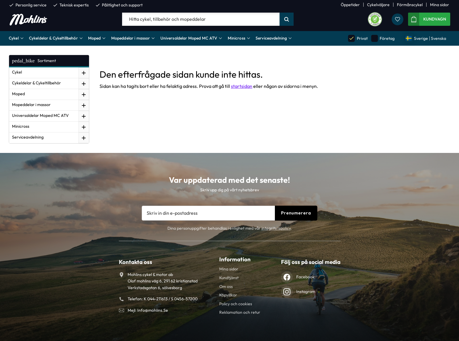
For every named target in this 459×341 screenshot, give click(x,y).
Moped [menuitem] (94, 38)
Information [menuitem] (235, 259)
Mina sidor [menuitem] (439, 4)
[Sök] (287, 19)
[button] (397, 19)
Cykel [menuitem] (14, 38)
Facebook (305, 276)
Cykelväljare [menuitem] (378, 4)
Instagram (305, 291)
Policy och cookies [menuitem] (235, 303)
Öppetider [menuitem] (350, 4)
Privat (357, 38)
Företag (383, 38)
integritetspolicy (276, 228)
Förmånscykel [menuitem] (410, 4)
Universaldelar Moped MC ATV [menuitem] (188, 38)
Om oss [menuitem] (226, 286)
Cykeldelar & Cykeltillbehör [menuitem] (53, 38)
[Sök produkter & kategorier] (201, 19)
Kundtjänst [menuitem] (229, 277)
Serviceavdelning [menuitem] (271, 38)
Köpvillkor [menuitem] (228, 295)
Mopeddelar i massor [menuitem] (130, 38)
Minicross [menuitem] (236, 38)
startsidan (241, 86)
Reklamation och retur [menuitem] (239, 312)
